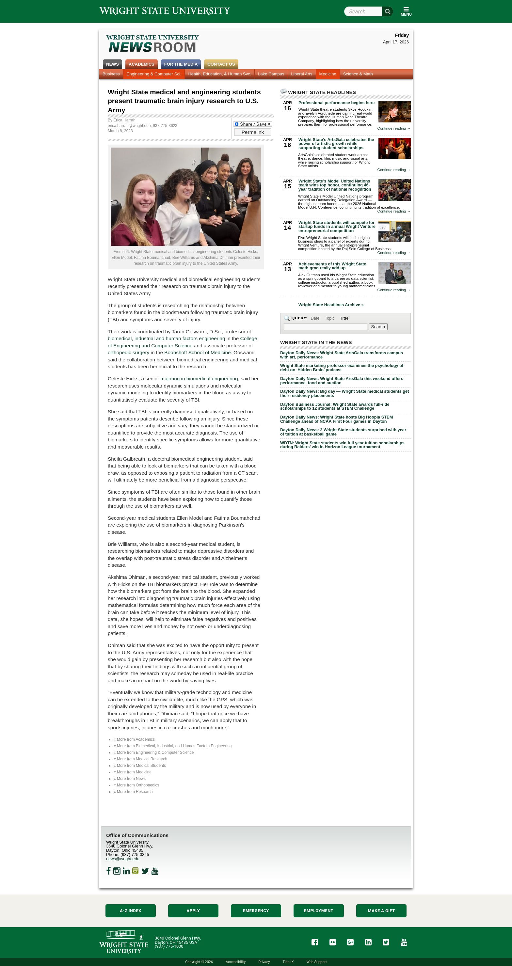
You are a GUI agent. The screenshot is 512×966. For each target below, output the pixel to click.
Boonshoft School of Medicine (197, 352)
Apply (193, 910)
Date (315, 318)
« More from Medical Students (140, 765)
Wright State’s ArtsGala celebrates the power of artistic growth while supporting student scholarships (336, 143)
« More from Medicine (133, 772)
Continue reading (394, 128)
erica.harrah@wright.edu (129, 125)
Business (111, 73)
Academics (141, 64)
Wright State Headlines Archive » (331, 305)
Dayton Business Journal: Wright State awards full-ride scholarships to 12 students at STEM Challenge (335, 406)
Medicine (327, 73)
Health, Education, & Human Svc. (219, 73)
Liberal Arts (301, 73)
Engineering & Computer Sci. (154, 73)
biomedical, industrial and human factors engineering (166, 338)
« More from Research (133, 791)
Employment (318, 910)
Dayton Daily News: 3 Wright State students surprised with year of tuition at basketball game (343, 431)
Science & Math (358, 73)
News (112, 64)
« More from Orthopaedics (136, 785)
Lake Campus (271, 73)
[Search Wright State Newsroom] (378, 326)
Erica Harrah (124, 120)
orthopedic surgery (128, 352)
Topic (330, 318)
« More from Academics (134, 739)
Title (344, 318)
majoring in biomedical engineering (199, 378)
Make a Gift (381, 910)
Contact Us (221, 64)
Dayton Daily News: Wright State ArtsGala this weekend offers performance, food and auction (341, 380)
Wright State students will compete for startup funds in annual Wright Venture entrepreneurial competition (337, 226)
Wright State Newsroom (153, 44)
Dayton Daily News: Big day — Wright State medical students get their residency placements (344, 393)
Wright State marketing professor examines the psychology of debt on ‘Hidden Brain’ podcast (341, 367)
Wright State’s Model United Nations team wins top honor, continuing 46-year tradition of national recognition (334, 185)
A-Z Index (130, 910)
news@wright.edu (122, 858)
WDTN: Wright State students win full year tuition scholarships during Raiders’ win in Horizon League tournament (342, 445)
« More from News (130, 778)
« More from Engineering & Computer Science (154, 752)
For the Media (181, 64)
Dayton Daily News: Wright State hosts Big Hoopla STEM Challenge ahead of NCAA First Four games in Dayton (336, 419)
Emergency (256, 910)
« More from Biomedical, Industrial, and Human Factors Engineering (173, 746)
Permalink (253, 132)
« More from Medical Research (140, 759)
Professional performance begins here (336, 102)
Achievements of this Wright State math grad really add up (332, 266)
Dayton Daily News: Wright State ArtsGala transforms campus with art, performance (341, 354)
